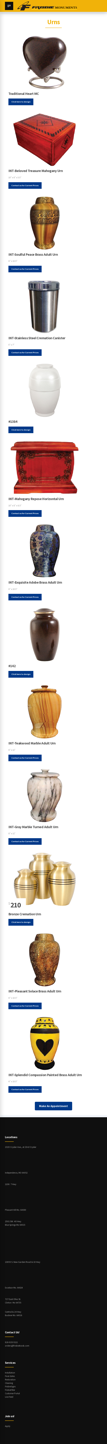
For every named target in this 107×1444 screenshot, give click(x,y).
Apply (7, 1426)
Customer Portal (12, 1393)
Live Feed (9, 1396)
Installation (10, 1372)
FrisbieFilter (10, 1389)
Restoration (10, 1379)
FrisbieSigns (10, 1386)
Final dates (10, 1376)
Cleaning (9, 1383)
